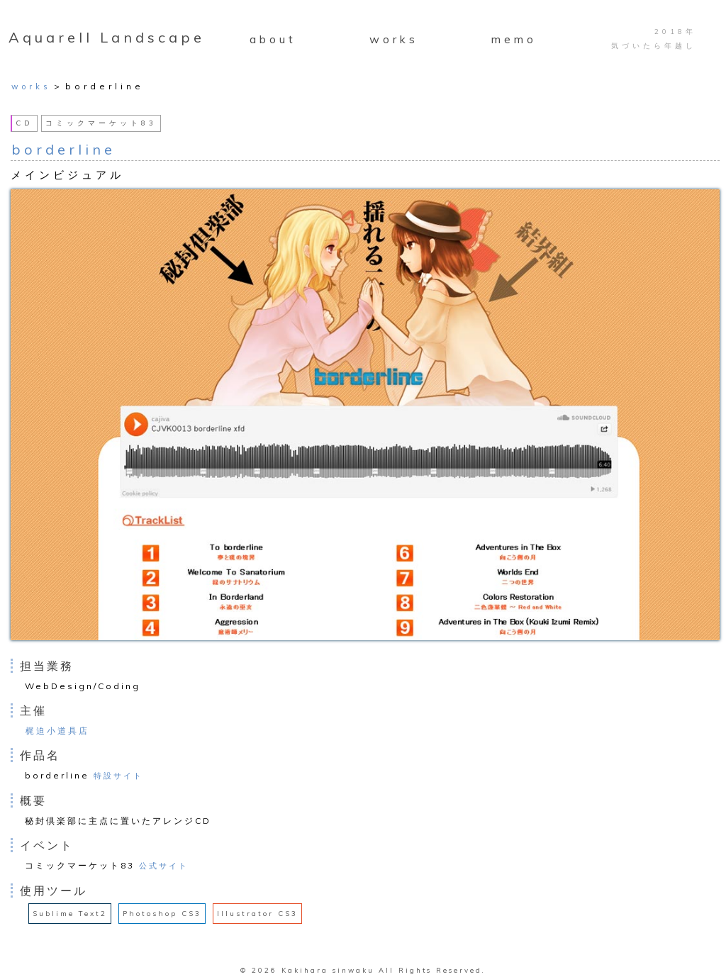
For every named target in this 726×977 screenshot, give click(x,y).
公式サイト (164, 866)
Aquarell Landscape (107, 37)
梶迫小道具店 (57, 730)
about (273, 39)
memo (514, 39)
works (393, 39)
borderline (63, 149)
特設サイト (118, 776)
